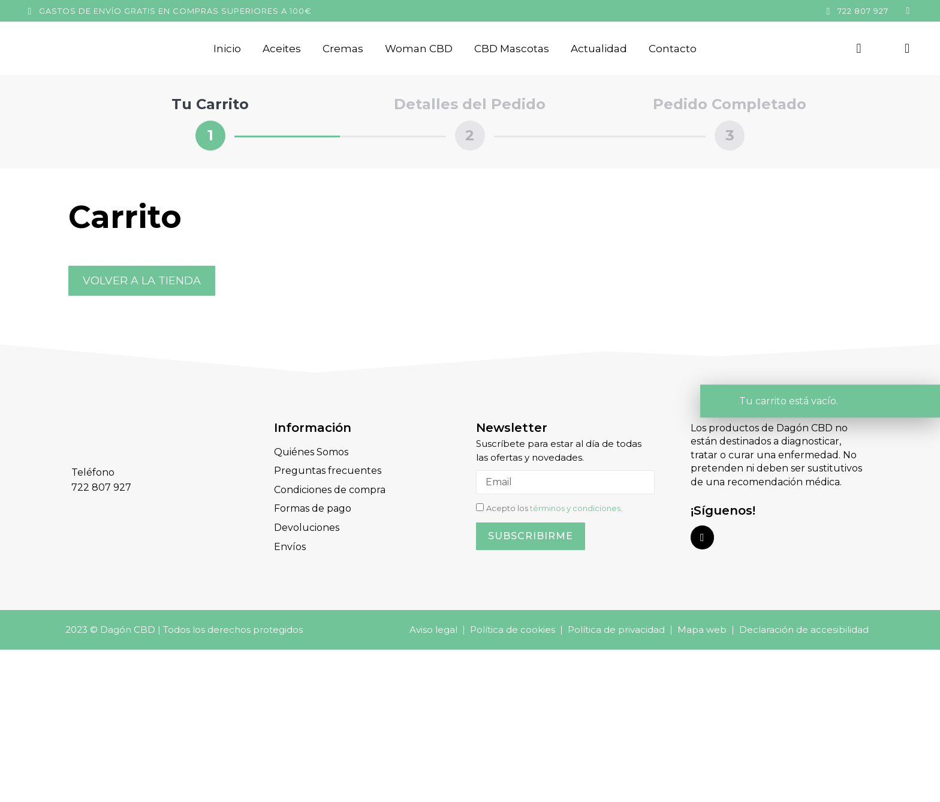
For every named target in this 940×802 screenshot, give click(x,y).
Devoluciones (306, 526)
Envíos (290, 545)
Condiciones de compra (329, 489)
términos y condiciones (575, 508)
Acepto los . (554, 508)
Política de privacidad (616, 628)
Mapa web (702, 628)
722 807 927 (862, 11)
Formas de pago (312, 507)
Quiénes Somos (311, 452)
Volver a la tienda (142, 280)
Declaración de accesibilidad (804, 628)
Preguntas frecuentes (327, 470)
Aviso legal (433, 628)
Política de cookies (512, 628)
